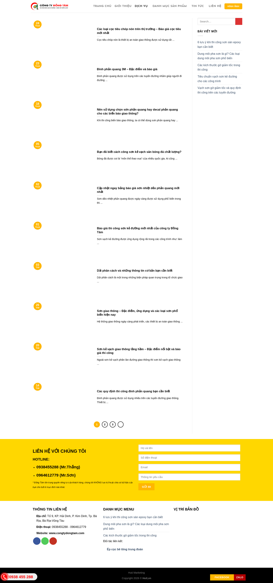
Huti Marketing (136, 572)
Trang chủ (102, 6)
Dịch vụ (142, 6)
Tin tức (198, 6)
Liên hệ (215, 6)
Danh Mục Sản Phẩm (170, 6)
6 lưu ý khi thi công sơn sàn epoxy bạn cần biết (219, 44)
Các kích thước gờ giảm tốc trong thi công (219, 67)
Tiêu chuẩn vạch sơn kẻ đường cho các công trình (217, 79)
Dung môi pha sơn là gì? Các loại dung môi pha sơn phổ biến (219, 56)
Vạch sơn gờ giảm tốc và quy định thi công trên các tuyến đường (219, 90)
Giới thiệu (122, 6)
